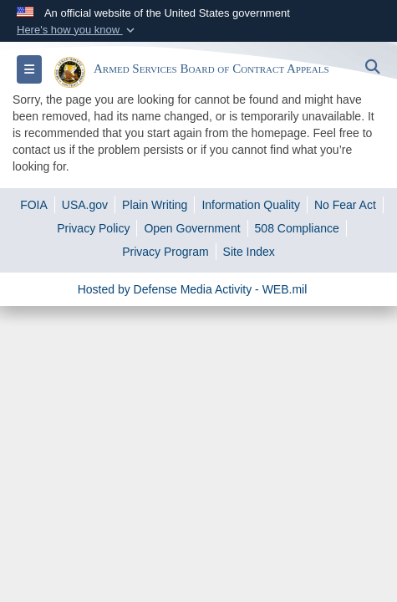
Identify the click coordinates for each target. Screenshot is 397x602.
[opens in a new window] (34, 205)
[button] (77, 30)
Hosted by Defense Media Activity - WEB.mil (193, 289)
